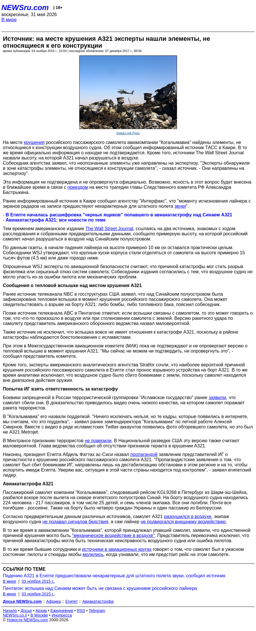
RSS (81, 610)
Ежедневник (62, 610)
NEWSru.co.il (15, 615)
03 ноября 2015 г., (38, 581)
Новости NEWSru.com (27, 619)
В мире (9, 19)
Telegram (97, 610)
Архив (41, 610)
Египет (71, 601)
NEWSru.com (25, 7)
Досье (26, 610)
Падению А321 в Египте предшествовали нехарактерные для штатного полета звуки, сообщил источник (114, 575)
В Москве (39, 615)
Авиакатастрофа (97, 601)
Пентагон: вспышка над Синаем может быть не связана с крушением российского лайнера (100, 588)
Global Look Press (128, 133)
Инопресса (62, 615)
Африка (53, 601)
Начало (10, 610)
